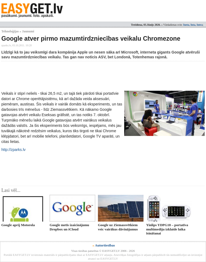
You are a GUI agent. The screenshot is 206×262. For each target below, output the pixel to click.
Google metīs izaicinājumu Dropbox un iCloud (69, 227)
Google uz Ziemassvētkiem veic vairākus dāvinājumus (118, 227)
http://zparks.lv (13, 149)
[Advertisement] (99, 76)
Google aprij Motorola (18, 225)
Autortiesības (105, 245)
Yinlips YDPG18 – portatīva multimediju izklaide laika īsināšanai (167, 229)
